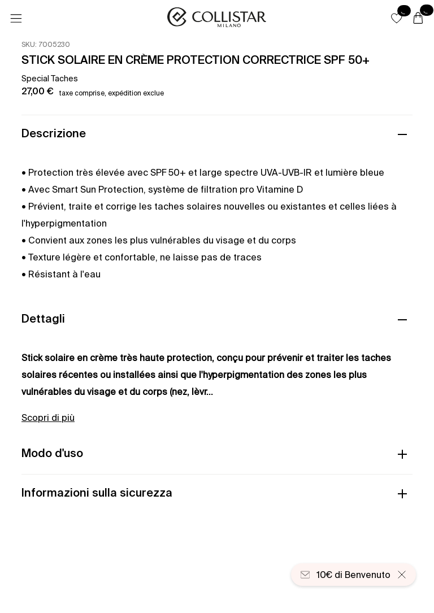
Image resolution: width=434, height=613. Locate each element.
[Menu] (16, 18)
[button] (397, 18)
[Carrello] (418, 18)
